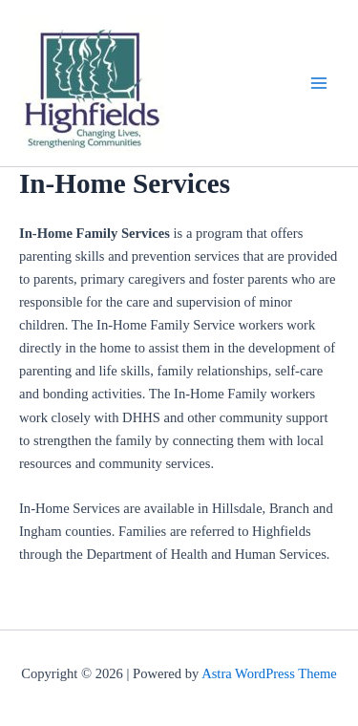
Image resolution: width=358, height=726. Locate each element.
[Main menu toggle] (319, 83)
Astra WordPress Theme (269, 673)
